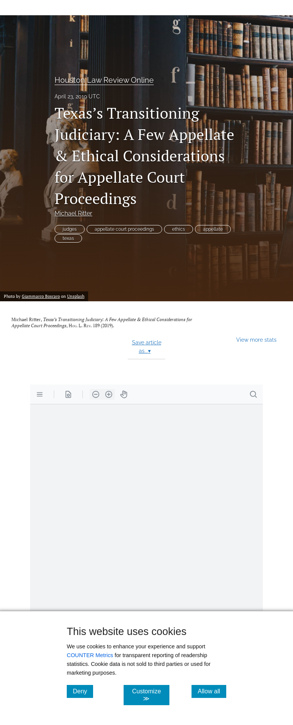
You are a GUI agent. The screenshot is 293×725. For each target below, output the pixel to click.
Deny (83, 691)
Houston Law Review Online (104, 80)
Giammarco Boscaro (41, 296)
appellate (213, 229)
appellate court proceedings (124, 229)
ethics (178, 229)
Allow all (212, 691)
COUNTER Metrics (90, 655)
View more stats (256, 339)
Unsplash (75, 296)
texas (68, 238)
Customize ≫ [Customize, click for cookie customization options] (150, 695)
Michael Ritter (73, 213)
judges (70, 229)
